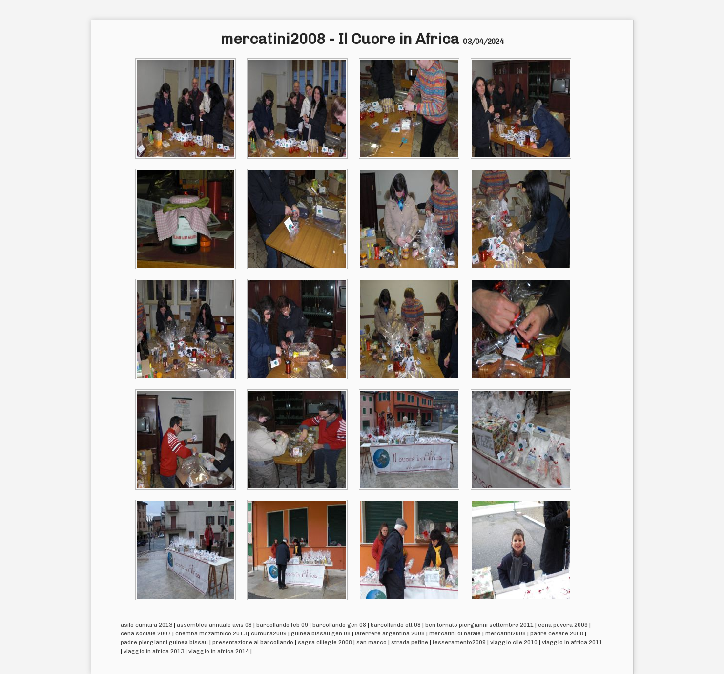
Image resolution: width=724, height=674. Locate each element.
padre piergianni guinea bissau (164, 642)
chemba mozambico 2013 (211, 633)
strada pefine (409, 642)
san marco (371, 642)
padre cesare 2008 (556, 633)
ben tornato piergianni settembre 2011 (479, 624)
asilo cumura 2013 (146, 624)
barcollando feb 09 (282, 624)
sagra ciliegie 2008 (325, 642)
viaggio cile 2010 (514, 642)
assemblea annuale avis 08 (214, 624)
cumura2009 (269, 633)
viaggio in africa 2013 (154, 651)
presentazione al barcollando (252, 642)
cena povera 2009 (563, 624)
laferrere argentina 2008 (390, 633)
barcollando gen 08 (339, 624)
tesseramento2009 (459, 642)
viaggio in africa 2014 (218, 651)
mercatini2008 (505, 633)
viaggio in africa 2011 (572, 642)
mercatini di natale (455, 633)
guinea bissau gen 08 (321, 633)
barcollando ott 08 (396, 624)
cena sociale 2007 (146, 633)
